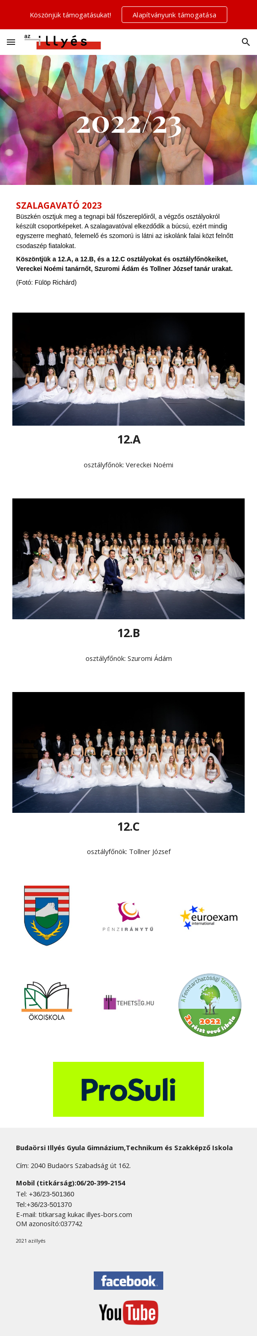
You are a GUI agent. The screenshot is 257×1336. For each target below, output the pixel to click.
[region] (128, 14)
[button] (11, 41)
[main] (128, 119)
